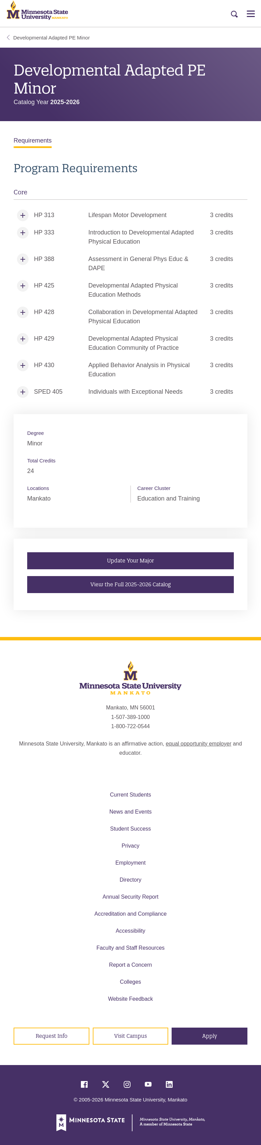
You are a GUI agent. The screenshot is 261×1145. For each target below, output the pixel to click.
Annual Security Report (131, 897)
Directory (130, 880)
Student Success (130, 829)
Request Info (51, 1036)
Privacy (130, 846)
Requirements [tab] (33, 140)
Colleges (130, 982)
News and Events (130, 812)
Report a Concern (130, 965)
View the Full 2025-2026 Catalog (130, 584)
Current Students (130, 795)
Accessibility (130, 931)
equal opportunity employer (198, 744)
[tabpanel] (130, 281)
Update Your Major (130, 560)
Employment (131, 863)
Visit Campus (130, 1036)
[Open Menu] (251, 13)
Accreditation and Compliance (130, 914)
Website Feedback (130, 999)
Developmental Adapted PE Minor (48, 37)
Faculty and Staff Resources (131, 948)
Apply (209, 1036)
